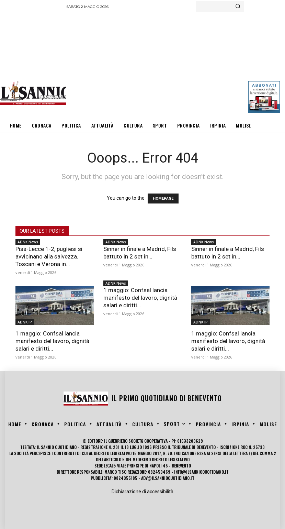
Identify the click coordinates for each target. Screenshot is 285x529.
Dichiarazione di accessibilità (142, 491)
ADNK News (28, 242)
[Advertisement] (175, 63)
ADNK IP (25, 322)
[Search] (238, 6)
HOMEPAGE (163, 198)
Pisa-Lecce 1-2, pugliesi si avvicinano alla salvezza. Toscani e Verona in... (48, 256)
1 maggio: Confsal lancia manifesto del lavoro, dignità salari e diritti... (52, 341)
